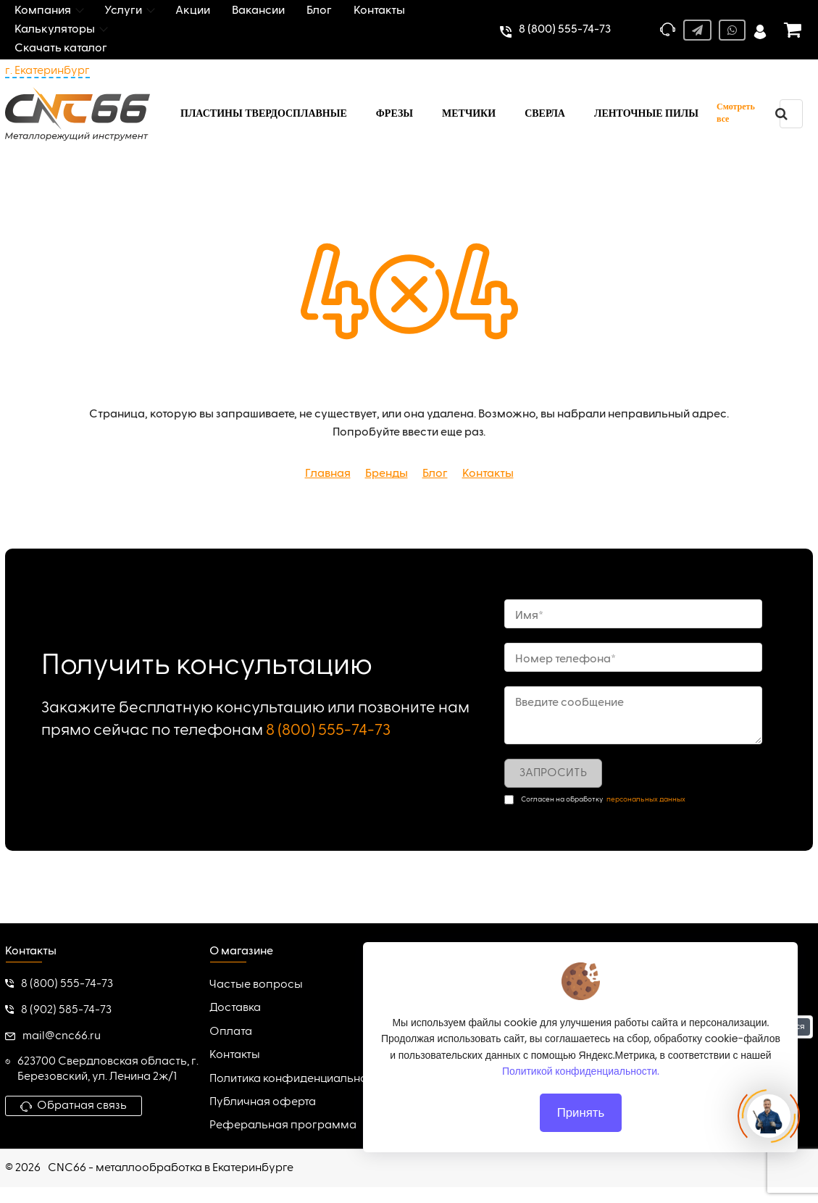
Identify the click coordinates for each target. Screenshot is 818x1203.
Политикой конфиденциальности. (580, 1071)
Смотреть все (736, 112)
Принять (580, 1112)
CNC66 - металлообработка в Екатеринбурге (170, 1168)
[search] (782, 113)
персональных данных (645, 799)
